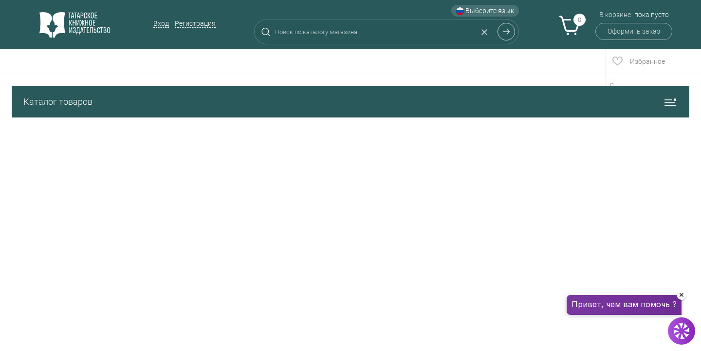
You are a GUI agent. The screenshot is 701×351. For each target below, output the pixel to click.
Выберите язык (485, 11)
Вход (161, 23)
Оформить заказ (634, 31)
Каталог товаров (350, 101)
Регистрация (195, 23)
